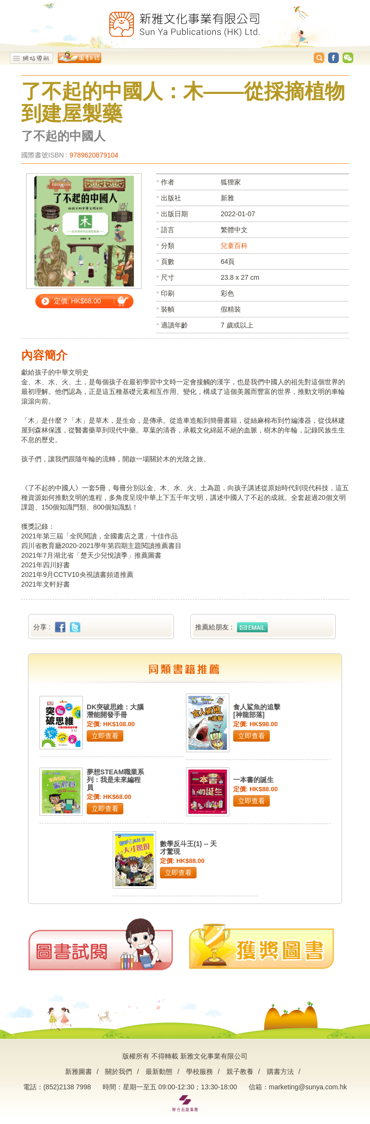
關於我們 (118, 1071)
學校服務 (199, 1071)
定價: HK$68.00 (77, 301)
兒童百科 (234, 245)
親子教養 (239, 1071)
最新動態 (158, 1071)
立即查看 (105, 736)
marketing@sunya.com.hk (308, 1087)
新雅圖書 (78, 1071)
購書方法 (280, 1071)
